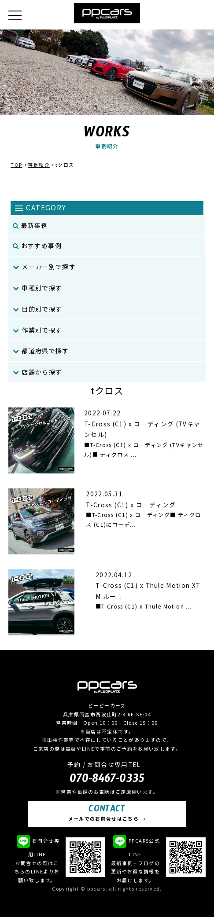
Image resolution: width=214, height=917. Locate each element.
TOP (16, 164)
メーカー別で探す (44, 266)
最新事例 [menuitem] (30, 225)
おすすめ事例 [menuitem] (37, 245)
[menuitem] (106, 267)
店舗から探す (37, 371)
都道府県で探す (41, 350)
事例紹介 (38, 164)
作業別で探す (37, 330)
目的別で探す (37, 308)
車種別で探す (37, 287)
